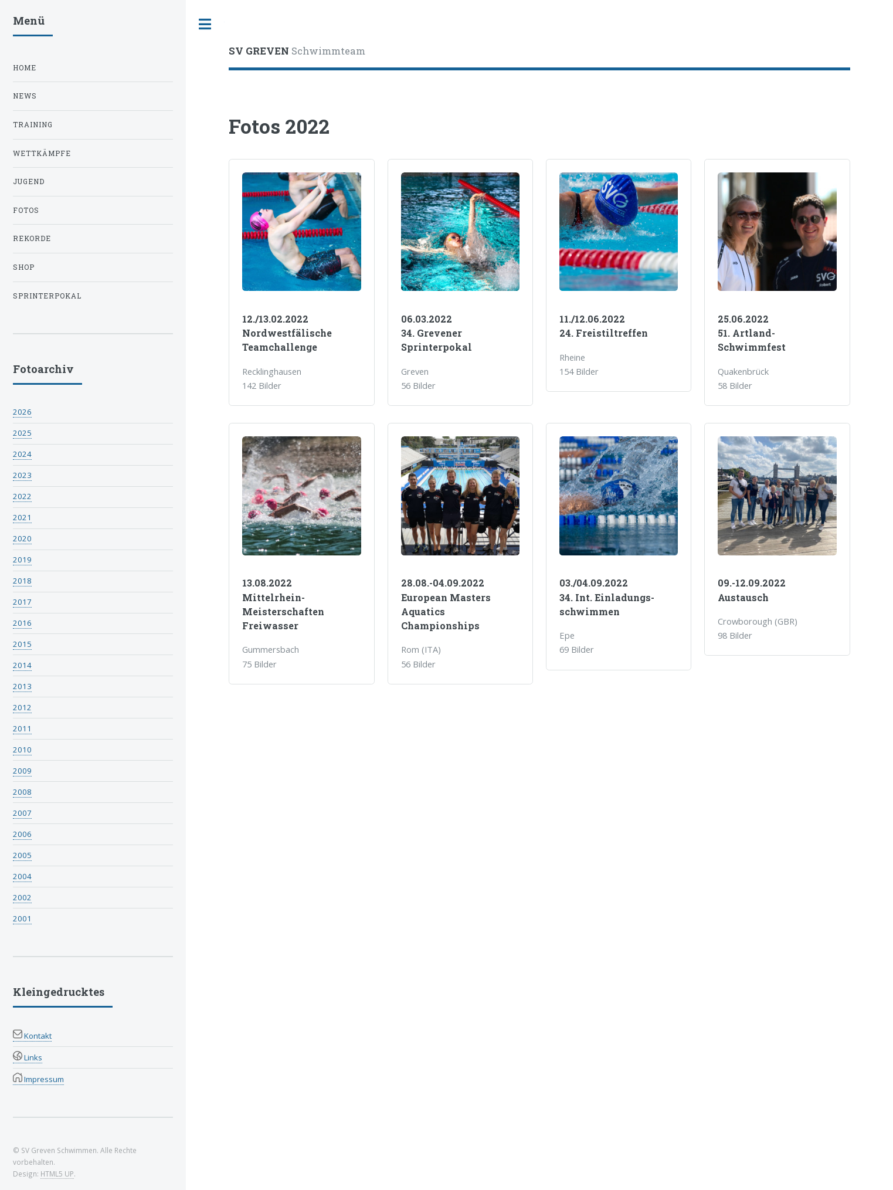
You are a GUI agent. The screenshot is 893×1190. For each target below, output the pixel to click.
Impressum (38, 1079)
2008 (22, 791)
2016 (22, 623)
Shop (24, 267)
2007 (22, 813)
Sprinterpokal (47, 295)
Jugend (29, 181)
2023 (22, 475)
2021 (22, 517)
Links (27, 1057)
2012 (22, 707)
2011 (22, 728)
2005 (22, 855)
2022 (22, 496)
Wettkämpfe (42, 153)
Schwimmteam (297, 51)
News (25, 95)
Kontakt (32, 1035)
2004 (22, 876)
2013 (22, 686)
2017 (22, 601)
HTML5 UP (57, 1173)
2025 (22, 433)
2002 (22, 897)
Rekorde (32, 238)
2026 (22, 411)
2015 (22, 644)
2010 (22, 749)
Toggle (205, 24)
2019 (22, 559)
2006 (22, 834)
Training (33, 124)
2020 (22, 538)
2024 (22, 454)
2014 (22, 665)
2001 (22, 918)
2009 (22, 770)
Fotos (26, 210)
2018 (22, 580)
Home (24, 67)
